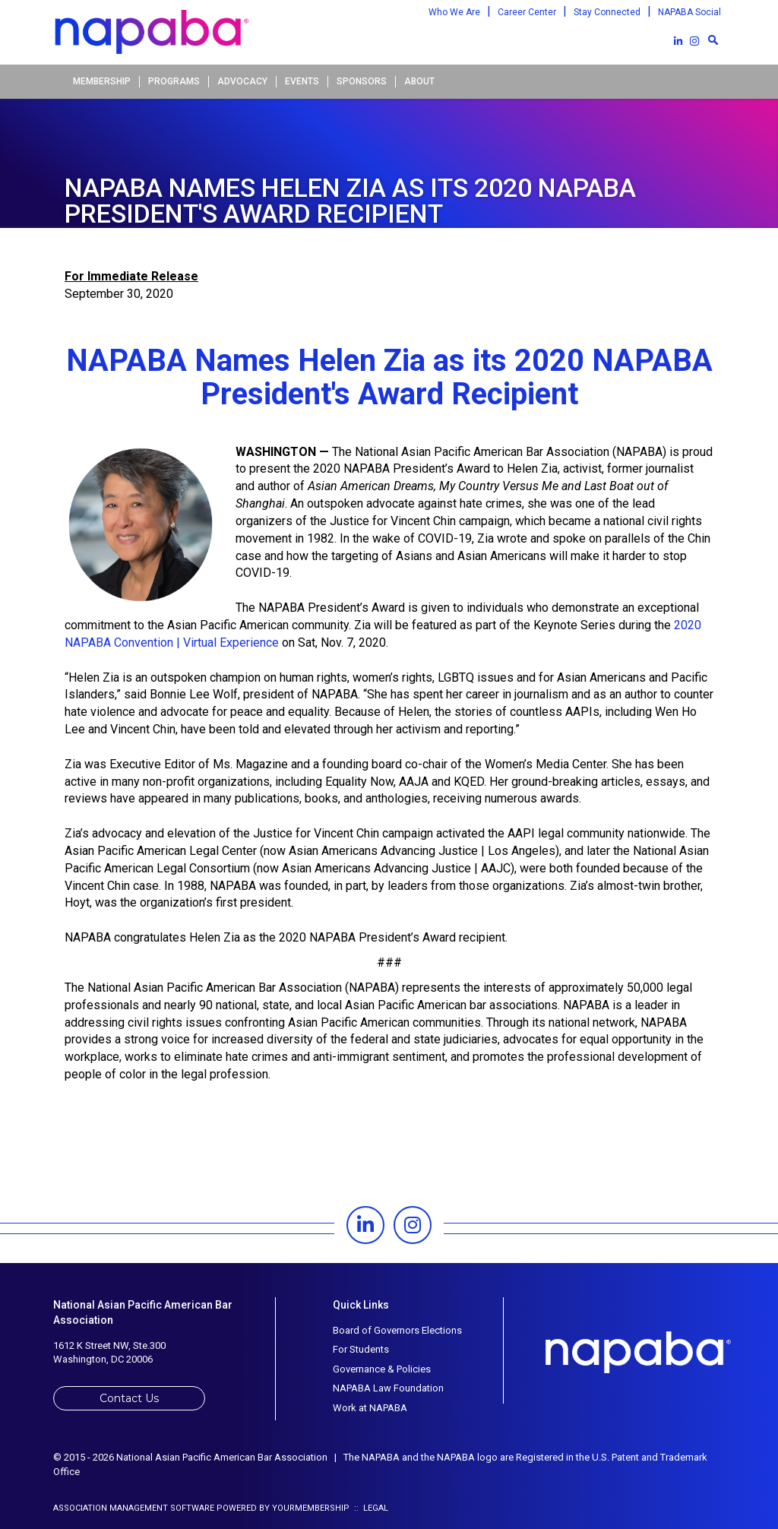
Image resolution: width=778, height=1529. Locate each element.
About (419, 81)
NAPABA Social (689, 12)
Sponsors (362, 81)
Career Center (527, 12)
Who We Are (454, 12)
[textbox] (713, 39)
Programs (174, 81)
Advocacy (242, 81)
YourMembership (310, 1508)
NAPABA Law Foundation (388, 1388)
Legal (375, 1508)
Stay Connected (607, 12)
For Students (361, 1349)
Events (302, 81)
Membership (102, 81)
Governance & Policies (382, 1369)
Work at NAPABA (370, 1407)
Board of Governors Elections (397, 1330)
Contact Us (129, 1398)
